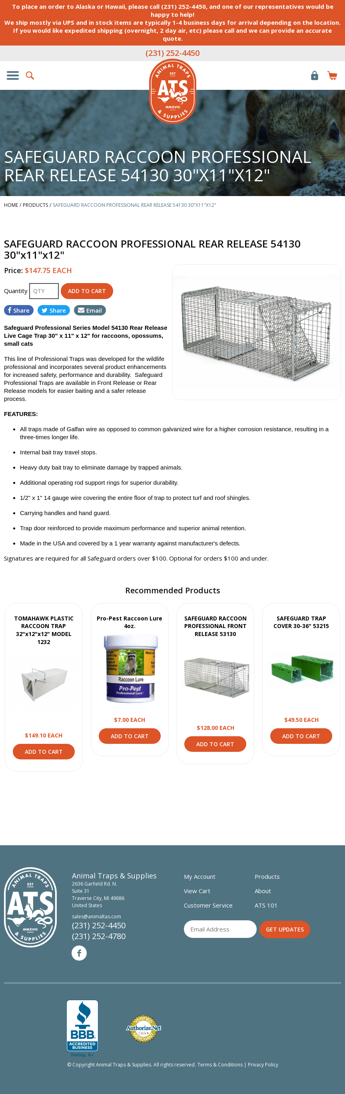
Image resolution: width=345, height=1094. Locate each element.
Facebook (79, 953)
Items (332, 75)
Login (314, 75)
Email (90, 310)
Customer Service (208, 905)
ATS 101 (266, 905)
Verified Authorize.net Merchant (143, 1028)
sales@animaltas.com (96, 916)
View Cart (197, 891)
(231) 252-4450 (172, 53)
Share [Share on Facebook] (19, 310)
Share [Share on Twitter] (54, 310)
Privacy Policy (263, 1064)
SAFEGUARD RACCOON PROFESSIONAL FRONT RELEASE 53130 (215, 626)
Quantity (16, 291)
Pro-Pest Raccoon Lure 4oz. (129, 622)
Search (30, 75)
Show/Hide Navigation (13, 75)
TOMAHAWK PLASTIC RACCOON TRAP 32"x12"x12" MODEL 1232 (44, 630)
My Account (199, 876)
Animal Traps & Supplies (172, 91)
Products (267, 876)
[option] (257, 332)
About (263, 891)
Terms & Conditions (220, 1064)
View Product (44, 684)
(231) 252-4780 (99, 936)
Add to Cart (44, 751)
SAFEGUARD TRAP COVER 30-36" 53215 (301, 622)
